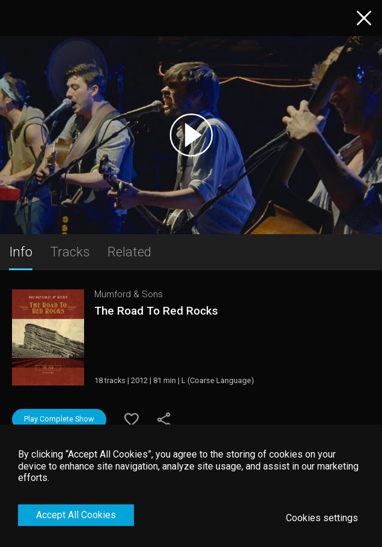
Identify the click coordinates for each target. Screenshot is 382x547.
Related (129, 251)
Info (20, 251)
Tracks (69, 251)
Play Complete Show (59, 418)
